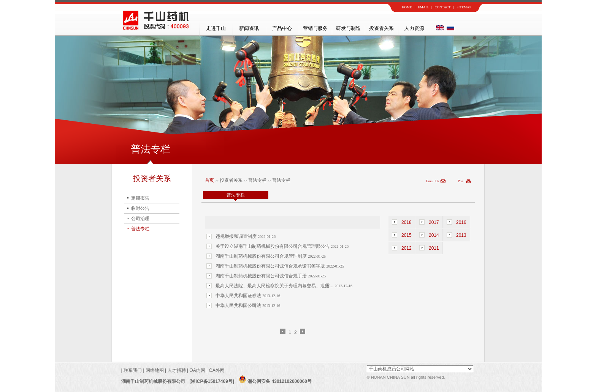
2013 (461, 235)
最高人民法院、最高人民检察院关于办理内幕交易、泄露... (275, 285)
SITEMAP (464, 7)
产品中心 (282, 28)
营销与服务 (315, 28)
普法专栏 (140, 228)
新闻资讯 (249, 28)
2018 (406, 222)
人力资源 (414, 28)
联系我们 (132, 370)
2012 (406, 248)
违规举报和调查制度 (237, 236)
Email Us (432, 181)
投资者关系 (381, 28)
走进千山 (216, 28)
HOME (407, 7)
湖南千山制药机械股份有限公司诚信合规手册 (262, 276)
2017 (434, 222)
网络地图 (155, 370)
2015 (406, 235)
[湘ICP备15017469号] (212, 381)
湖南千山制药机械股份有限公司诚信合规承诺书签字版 (271, 266)
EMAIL (423, 7)
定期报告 (140, 198)
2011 (434, 248)
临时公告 (140, 208)
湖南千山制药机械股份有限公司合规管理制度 (262, 256)
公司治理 (140, 218)
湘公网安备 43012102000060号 (275, 381)
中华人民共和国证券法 (239, 295)
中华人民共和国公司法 (239, 305)
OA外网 (216, 370)
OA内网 (197, 370)
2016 (461, 222)
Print (461, 181)
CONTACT (443, 7)
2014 (434, 235)
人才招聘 (177, 370)
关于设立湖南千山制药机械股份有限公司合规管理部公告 (273, 246)
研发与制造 (348, 28)
